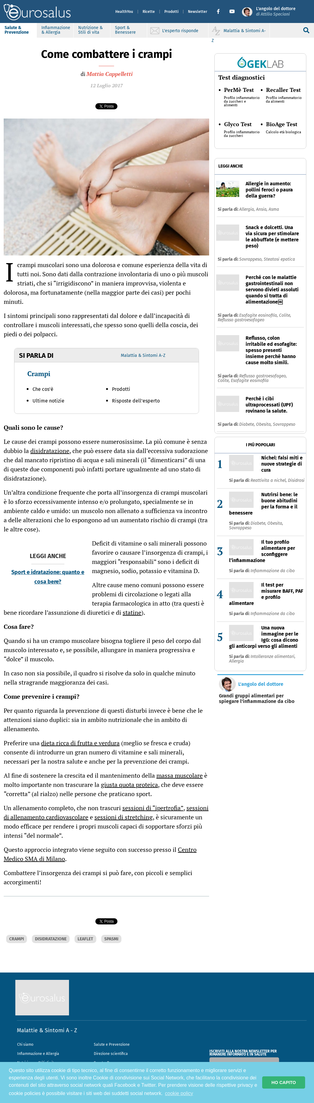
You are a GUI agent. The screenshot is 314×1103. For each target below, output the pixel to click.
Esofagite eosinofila (250, 380)
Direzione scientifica (111, 1054)
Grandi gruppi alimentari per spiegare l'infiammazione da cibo (256, 698)
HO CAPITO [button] (283, 1082)
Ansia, (262, 209)
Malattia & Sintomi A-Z (143, 355)
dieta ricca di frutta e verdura (80, 743)
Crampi (38, 373)
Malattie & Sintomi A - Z (47, 1030)
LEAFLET (85, 939)
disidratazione (49, 451)
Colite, (285, 315)
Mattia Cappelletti (109, 73)
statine (132, 612)
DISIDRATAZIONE (51, 939)
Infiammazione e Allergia (38, 1054)
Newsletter (197, 11)
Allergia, (247, 209)
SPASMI (111, 939)
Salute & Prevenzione (17, 30)
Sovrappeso (284, 424)
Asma (274, 209)
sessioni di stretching (123, 817)
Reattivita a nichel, (269, 480)
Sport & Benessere (125, 30)
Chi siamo (25, 1044)
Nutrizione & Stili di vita (90, 30)
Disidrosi (296, 480)
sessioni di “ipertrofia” (152, 808)
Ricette (149, 11)
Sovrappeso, (251, 259)
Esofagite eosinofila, (259, 315)
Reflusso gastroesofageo (241, 320)
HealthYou (124, 11)
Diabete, (247, 424)
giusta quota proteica (129, 784)
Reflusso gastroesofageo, (263, 376)
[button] (220, 11)
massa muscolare (179, 775)
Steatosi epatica (279, 259)
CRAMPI (16, 939)
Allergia (236, 661)
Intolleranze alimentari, (273, 656)
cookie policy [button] (179, 1093)
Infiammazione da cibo (273, 570)
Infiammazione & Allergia (55, 30)
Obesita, (264, 424)
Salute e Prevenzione (112, 1044)
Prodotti (171, 11)
